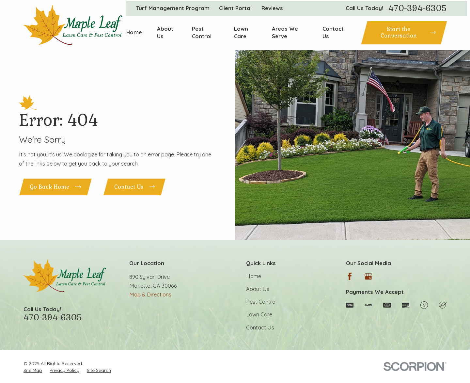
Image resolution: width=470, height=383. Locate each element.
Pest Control (261, 301)
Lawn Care (259, 314)
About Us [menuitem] (165, 32)
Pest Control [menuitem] (202, 32)
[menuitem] (33, 370)
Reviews (272, 8)
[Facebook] (349, 276)
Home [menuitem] (134, 32)
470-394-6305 (417, 8)
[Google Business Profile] (368, 276)
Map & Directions (150, 294)
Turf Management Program (173, 8)
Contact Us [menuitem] (333, 32)
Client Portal (235, 8)
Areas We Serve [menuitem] (285, 32)
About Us (257, 289)
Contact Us (260, 327)
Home (253, 276)
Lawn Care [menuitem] (241, 32)
